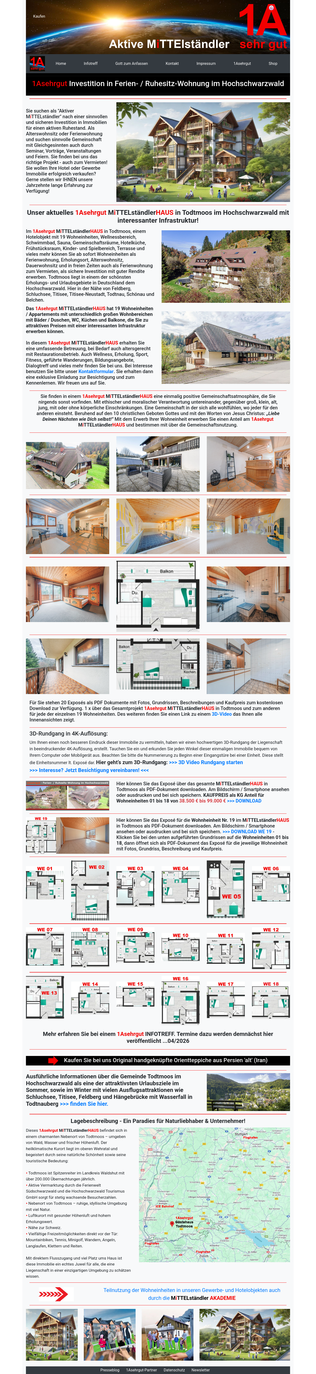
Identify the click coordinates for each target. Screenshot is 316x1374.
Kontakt (172, 63)
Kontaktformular (96, 371)
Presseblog (109, 1370)
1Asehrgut (242, 63)
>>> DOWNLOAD (244, 801)
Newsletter (201, 1370)
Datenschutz (174, 1370)
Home (61, 63)
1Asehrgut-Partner (141, 1370)
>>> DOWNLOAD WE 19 (247, 831)
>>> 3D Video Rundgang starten (206, 762)
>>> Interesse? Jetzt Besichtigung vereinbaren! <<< (89, 770)
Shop (273, 63)
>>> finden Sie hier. (84, 1104)
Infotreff (91, 63)
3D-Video (222, 714)
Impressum (206, 63)
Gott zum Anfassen (131, 63)
